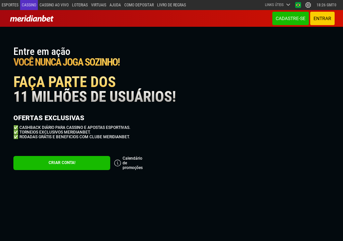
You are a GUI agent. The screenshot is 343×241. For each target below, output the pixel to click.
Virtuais (98, 5)
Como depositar (139, 5)
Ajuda (115, 5)
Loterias (80, 5)
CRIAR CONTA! (62, 162)
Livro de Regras (171, 5)
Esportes (10, 5)
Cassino (29, 5)
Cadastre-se (290, 18)
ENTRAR (322, 18)
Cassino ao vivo (54, 5)
